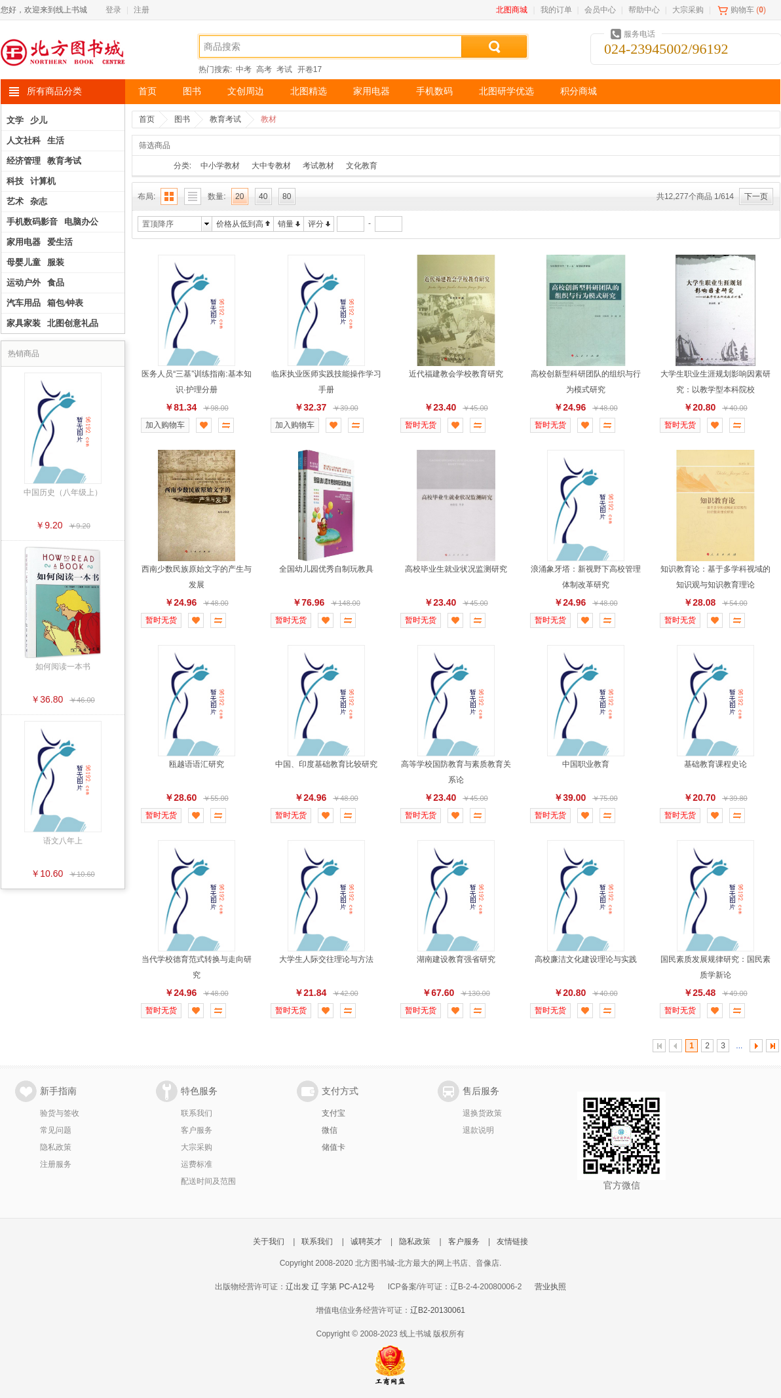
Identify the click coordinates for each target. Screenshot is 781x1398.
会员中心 (600, 9)
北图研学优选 (506, 91)
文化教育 (361, 165)
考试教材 (318, 165)
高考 (264, 69)
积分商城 (578, 91)
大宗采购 (688, 9)
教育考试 (225, 119)
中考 (244, 69)
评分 (316, 224)
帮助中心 (644, 9)
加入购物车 (165, 425)
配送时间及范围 (208, 1181)
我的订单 (556, 9)
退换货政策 (482, 1113)
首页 (147, 91)
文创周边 (245, 91)
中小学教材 (220, 165)
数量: (216, 196)
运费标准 (196, 1164)
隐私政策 (55, 1147)
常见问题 (55, 1130)
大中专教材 (271, 165)
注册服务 (55, 1164)
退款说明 (478, 1130)
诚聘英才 (366, 1241)
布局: (146, 196)
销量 (286, 224)
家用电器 (371, 91)
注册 (141, 9)
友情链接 (512, 1241)
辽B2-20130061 (437, 1310)
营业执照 (550, 1286)
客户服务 (196, 1130)
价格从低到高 (239, 224)
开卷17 (309, 69)
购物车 (742, 9)
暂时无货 (420, 425)
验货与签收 (59, 1113)
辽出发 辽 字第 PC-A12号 (330, 1286)
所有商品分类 (54, 91)
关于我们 (268, 1241)
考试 (284, 69)
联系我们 (196, 1113)
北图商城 (511, 9)
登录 (113, 9)
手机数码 (434, 91)
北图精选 (308, 91)
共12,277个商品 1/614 (695, 196)
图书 (192, 91)
